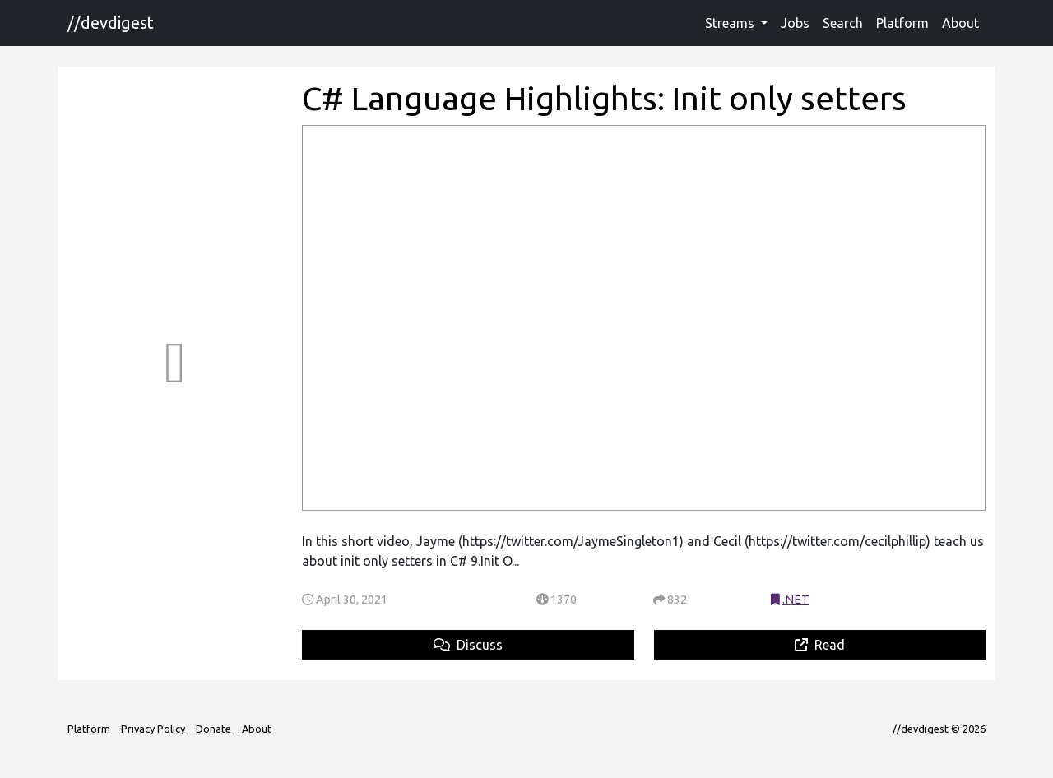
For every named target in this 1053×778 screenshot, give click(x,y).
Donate (213, 728)
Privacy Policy (153, 728)
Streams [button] (731, 23)
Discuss (468, 644)
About (960, 23)
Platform (902, 23)
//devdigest (110, 22)
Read (820, 644)
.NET (795, 599)
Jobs (795, 23)
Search (843, 23)
